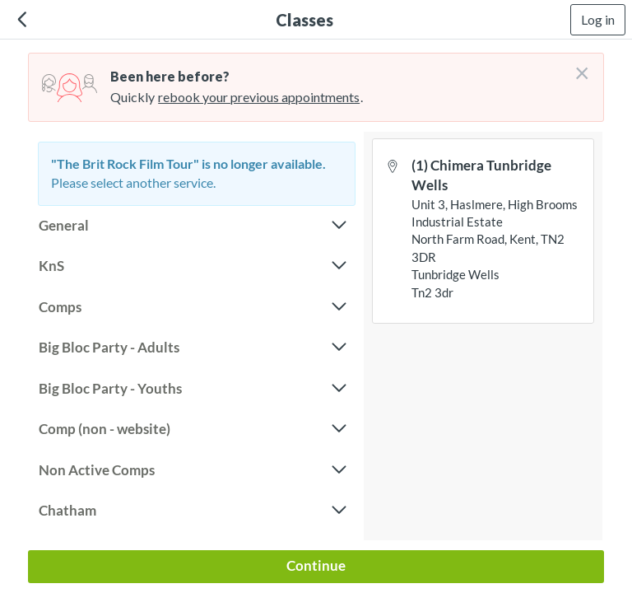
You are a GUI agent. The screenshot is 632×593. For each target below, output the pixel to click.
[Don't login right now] (577, 67)
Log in (598, 19)
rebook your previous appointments (259, 97)
